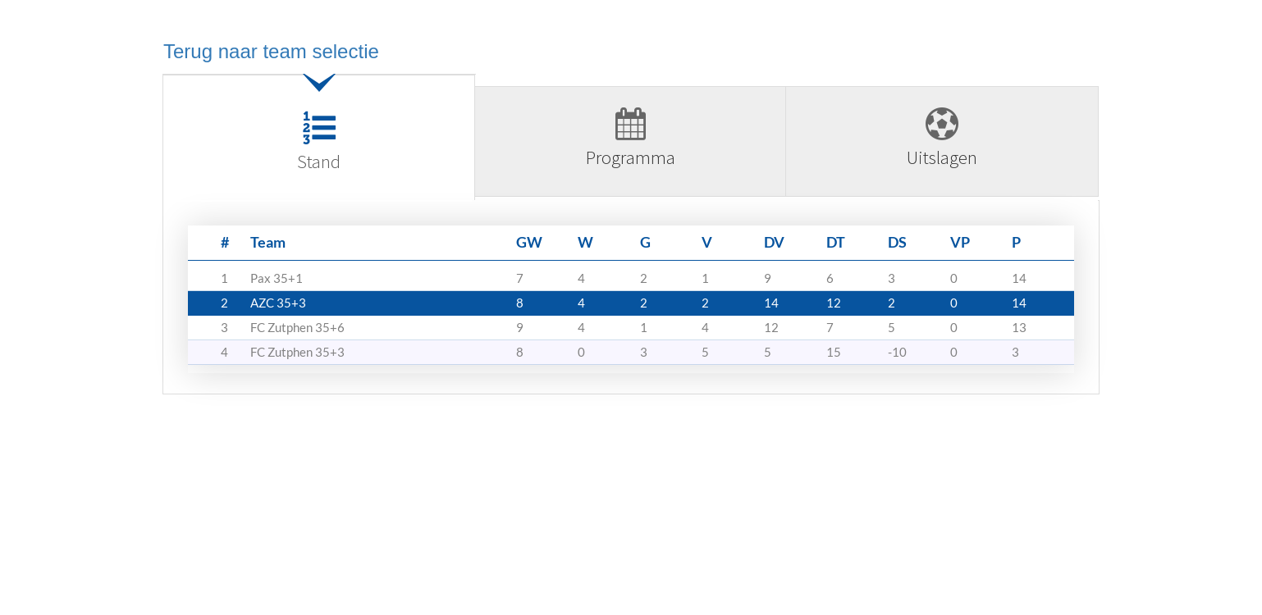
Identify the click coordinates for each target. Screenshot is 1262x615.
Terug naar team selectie (271, 51)
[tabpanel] (631, 303)
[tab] (319, 143)
